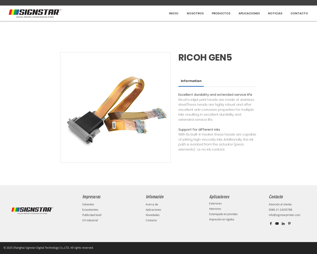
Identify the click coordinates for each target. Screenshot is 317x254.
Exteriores (215, 203)
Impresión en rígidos (222, 219)
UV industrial (90, 220)
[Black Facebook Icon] (271, 223)
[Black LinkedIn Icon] (283, 223)
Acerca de (152, 204)
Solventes (88, 204)
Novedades (153, 215)
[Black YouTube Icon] (277, 223)
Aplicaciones (153, 209)
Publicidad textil (92, 215)
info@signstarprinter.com (284, 215)
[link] (191, 81)
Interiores (215, 208)
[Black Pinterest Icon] (289, 223)
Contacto (151, 220)
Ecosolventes (90, 209)
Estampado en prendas (223, 214)
